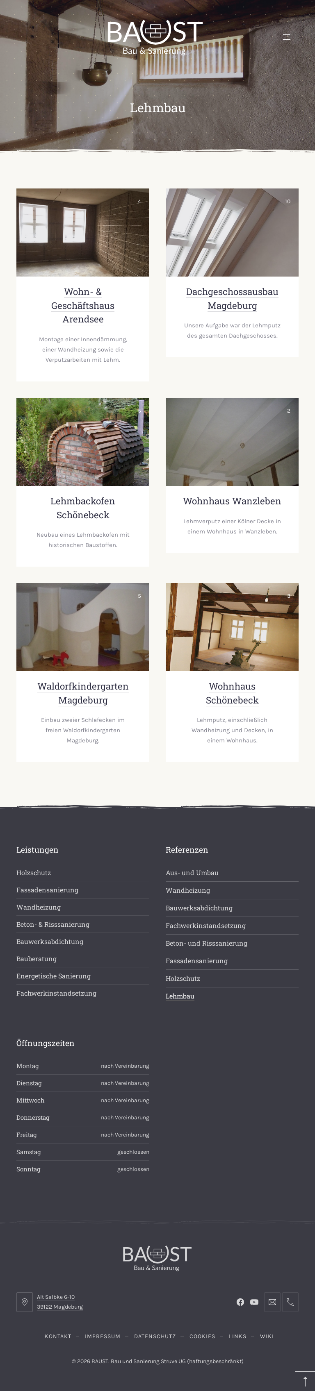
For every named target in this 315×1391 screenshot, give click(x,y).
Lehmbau (180, 996)
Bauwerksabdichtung (49, 941)
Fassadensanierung (47, 889)
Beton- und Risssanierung (206, 943)
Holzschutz (33, 872)
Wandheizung (38, 907)
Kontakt (58, 1336)
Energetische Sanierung (53, 975)
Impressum (103, 1336)
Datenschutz (155, 1336)
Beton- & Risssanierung (52, 924)
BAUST (99, 1361)
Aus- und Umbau (192, 872)
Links (238, 1336)
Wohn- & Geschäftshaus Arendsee (82, 305)
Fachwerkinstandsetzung (56, 993)
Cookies (202, 1336)
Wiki (267, 1336)
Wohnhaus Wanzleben (232, 501)
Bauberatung (36, 958)
